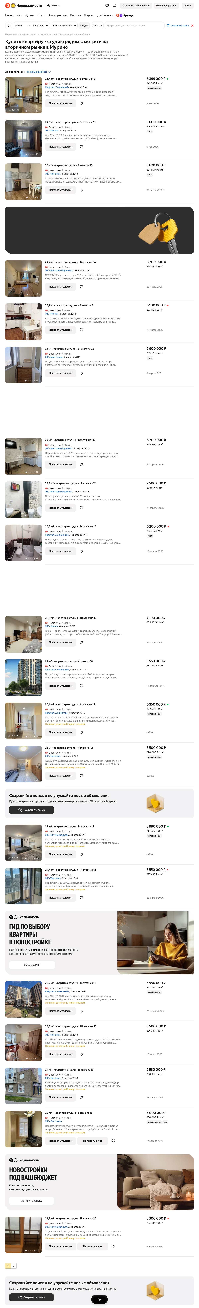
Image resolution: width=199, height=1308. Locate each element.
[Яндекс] (7, 5)
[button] (114, 6)
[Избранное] (107, 6)
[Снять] (41, 15)
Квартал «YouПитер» (56, 713)
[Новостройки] (14, 15)
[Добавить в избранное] (81, 103)
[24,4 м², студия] (25, 280)
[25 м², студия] (25, 183)
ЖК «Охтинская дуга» (56, 835)
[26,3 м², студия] (25, 636)
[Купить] (30, 15)
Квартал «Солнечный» (57, 87)
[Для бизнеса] (105, 15)
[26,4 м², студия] (25, 97)
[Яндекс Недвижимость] (26, 5)
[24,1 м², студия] (25, 323)
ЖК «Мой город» (54, 357)
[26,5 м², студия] (25, 545)
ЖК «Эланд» (51, 626)
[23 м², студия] (25, 367)
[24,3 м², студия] (25, 1044)
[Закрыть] (192, 25)
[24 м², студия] (25, 458)
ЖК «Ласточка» (53, 1121)
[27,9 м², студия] (25, 501)
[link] (188, 6)
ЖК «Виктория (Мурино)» (59, 270)
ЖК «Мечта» (52, 130)
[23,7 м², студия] (25, 1001)
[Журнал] (89, 15)
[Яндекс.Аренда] (124, 15)
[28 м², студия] (25, 845)
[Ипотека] (75, 15)
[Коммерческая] (58, 15)
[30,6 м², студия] (25, 723)
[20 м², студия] (25, 1131)
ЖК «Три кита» (53, 173)
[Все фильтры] (8, 25)
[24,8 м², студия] (25, 140)
